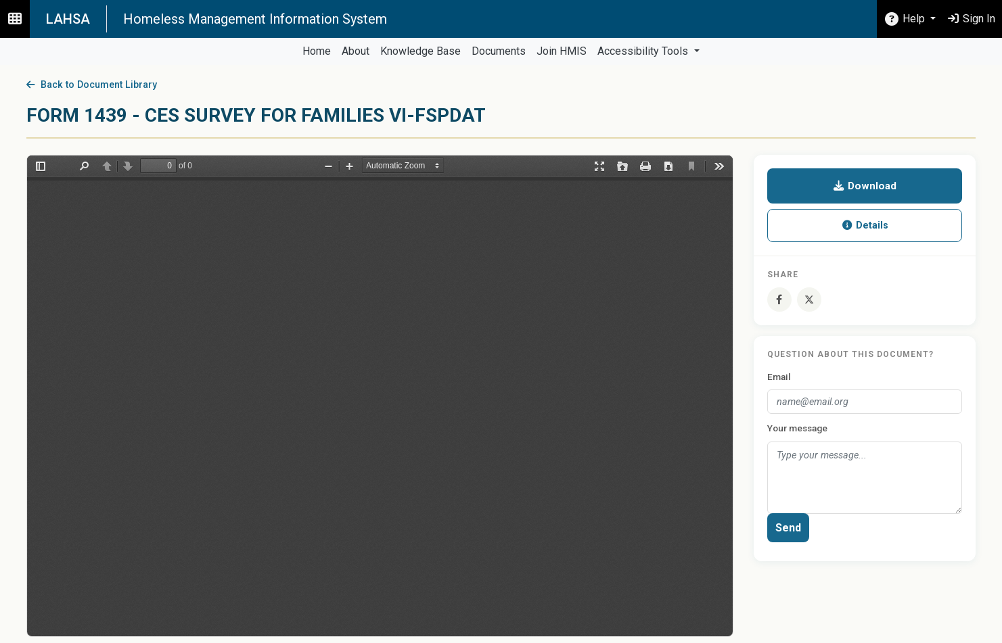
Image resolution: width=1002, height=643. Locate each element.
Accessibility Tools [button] (644, 51)
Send (788, 527)
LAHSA (68, 19)
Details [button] (864, 225)
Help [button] (905, 18)
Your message (797, 428)
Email (779, 376)
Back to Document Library (91, 85)
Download (864, 186)
